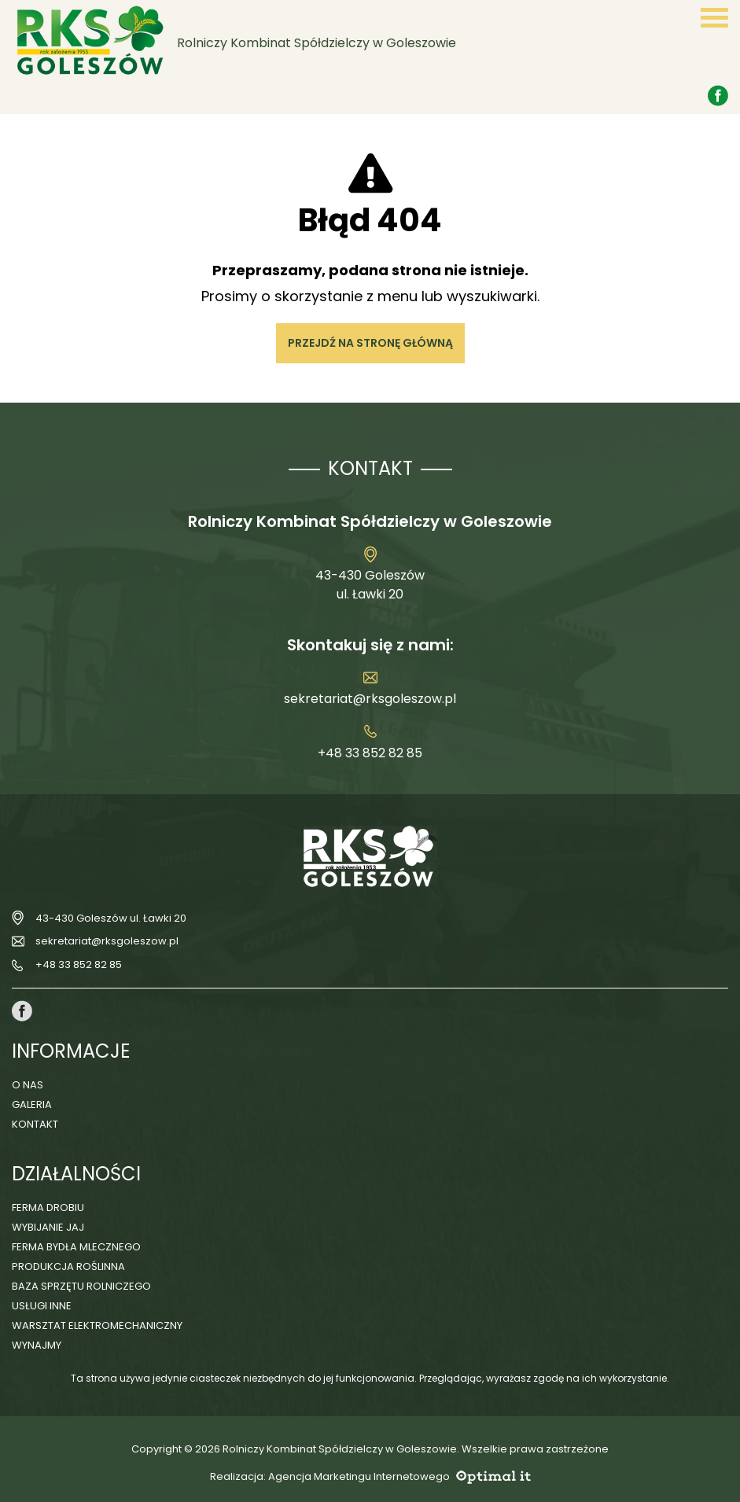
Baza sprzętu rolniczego (81, 1286)
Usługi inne (42, 1305)
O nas (27, 1084)
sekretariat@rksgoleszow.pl (370, 699)
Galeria (32, 1104)
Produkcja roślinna (68, 1266)
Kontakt (35, 1124)
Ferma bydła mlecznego (76, 1246)
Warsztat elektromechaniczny (97, 1325)
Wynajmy (36, 1345)
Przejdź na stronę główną (370, 343)
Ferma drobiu (48, 1207)
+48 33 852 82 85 (370, 753)
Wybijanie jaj (48, 1227)
